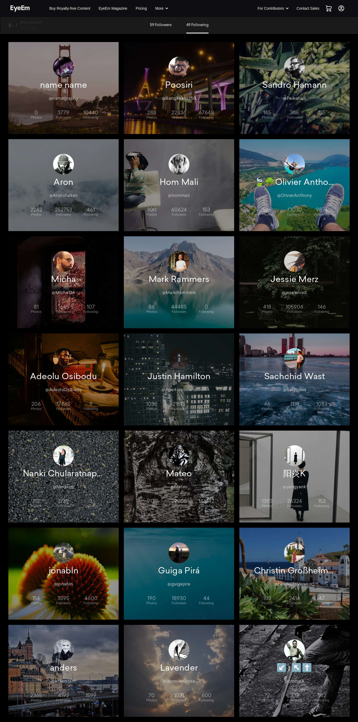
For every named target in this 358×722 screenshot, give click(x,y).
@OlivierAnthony (294, 195)
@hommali (179, 195)
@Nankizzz (63, 486)
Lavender (179, 668)
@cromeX (294, 681)
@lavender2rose (179, 681)
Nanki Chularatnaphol (63, 473)
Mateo (179, 473)
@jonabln (63, 584)
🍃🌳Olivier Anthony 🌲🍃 (294, 182)
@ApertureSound (179, 389)
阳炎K (294, 473)
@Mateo (178, 486)
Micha (63, 279)
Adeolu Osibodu (63, 376)
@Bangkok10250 (179, 98)
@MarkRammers (179, 292)
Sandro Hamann (294, 85)
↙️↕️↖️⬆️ (294, 668)
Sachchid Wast (294, 376)
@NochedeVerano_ (295, 584)
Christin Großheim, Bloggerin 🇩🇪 (294, 571)
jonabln (63, 571)
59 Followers (161, 25)
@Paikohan (294, 98)
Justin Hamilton (179, 376)
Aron (63, 182)
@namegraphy (63, 98)
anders (63, 668)
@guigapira (179, 584)
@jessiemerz (294, 292)
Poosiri (179, 85)
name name (63, 85)
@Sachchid (294, 389)
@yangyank (294, 486)
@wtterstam (63, 681)
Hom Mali (179, 182)
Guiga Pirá (179, 571)
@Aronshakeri (63, 195)
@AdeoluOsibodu (63, 389)
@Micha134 (63, 292)
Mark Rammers (179, 279)
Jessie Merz (294, 279)
